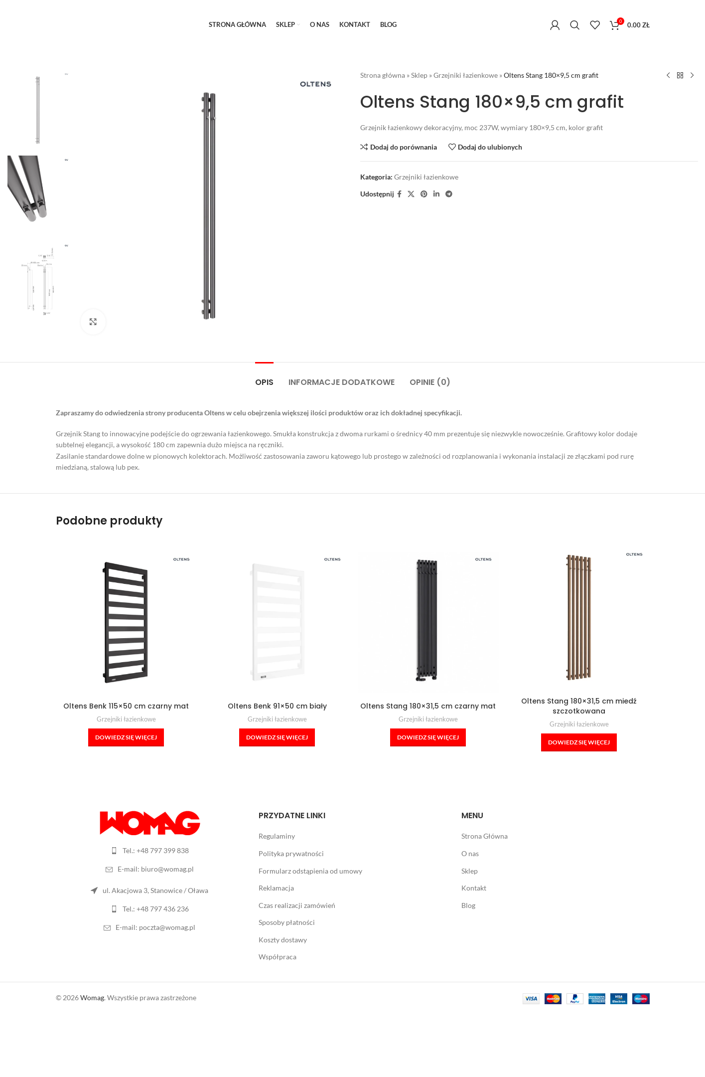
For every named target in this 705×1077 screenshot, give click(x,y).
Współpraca (277, 956)
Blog (468, 905)
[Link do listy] (150, 850)
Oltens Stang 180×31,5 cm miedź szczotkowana (579, 706)
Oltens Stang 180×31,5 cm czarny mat (428, 706)
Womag (92, 997)
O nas (470, 853)
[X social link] (411, 194)
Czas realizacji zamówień (297, 905)
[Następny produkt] (692, 76)
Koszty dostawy (283, 939)
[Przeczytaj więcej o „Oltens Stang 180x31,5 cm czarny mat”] (428, 737)
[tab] (264, 377)
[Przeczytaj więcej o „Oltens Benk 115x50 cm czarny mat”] (126, 737)
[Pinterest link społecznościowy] (424, 194)
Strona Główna (484, 836)
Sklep (419, 75)
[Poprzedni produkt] (668, 76)
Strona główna (382, 75)
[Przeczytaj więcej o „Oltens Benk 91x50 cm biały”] (277, 737)
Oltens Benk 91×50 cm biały (277, 706)
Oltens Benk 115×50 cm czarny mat (126, 706)
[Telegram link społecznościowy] (448, 194)
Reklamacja (276, 888)
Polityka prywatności (291, 853)
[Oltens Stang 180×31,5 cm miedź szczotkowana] (579, 617)
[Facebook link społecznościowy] (399, 194)
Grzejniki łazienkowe (465, 75)
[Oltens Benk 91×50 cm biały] (277, 622)
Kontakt (473, 888)
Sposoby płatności (287, 922)
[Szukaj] (575, 25)
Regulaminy (277, 836)
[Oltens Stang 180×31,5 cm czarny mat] (428, 622)
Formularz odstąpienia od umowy (310, 871)
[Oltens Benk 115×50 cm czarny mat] (126, 622)
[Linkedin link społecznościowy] (436, 194)
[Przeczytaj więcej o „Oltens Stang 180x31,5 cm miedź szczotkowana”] (579, 742)
